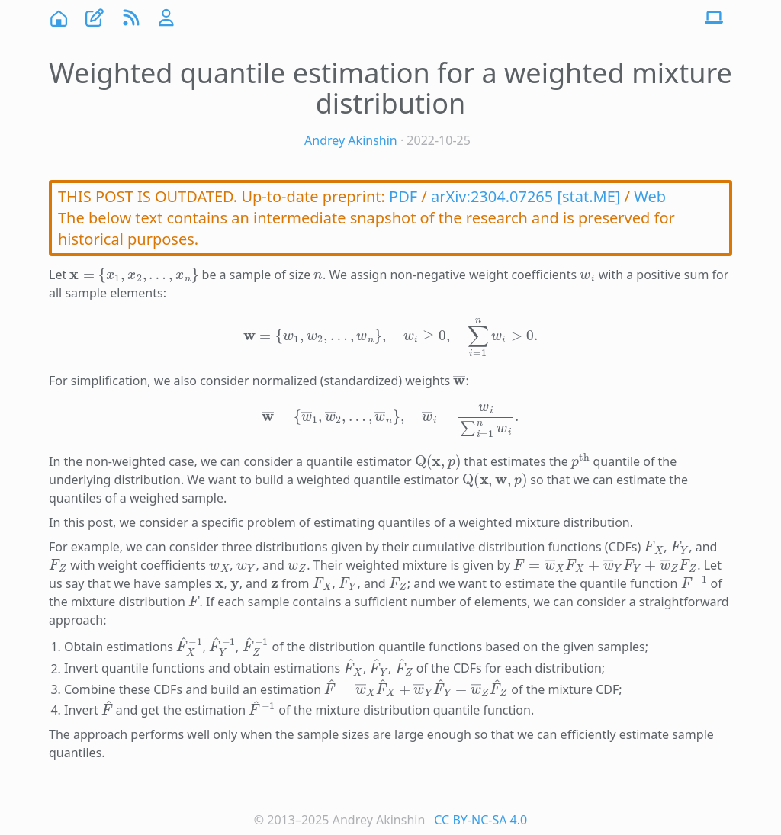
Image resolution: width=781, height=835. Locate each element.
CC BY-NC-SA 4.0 (480, 819)
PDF (403, 196)
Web (650, 196)
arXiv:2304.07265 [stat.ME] (525, 196)
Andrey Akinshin (350, 140)
